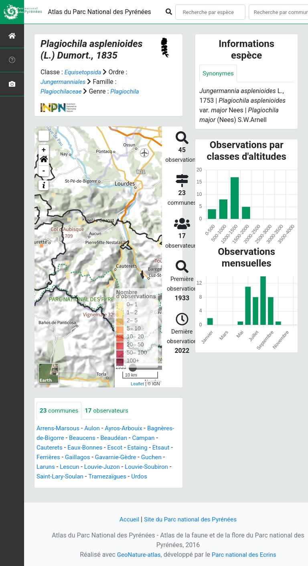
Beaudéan (146, 438)
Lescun (119, 467)
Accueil (126, 519)
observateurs (110, 411)
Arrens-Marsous (59, 429)
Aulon (95, 429)
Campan (48, 448)
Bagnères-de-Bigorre (65, 438)
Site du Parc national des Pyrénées (191, 519)
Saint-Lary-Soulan (112, 477)
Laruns (95, 467)
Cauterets (79, 448)
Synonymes (219, 73)
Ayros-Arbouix (128, 429)
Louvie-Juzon (154, 467)
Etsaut (72, 458)
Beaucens (113, 438)
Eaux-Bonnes (116, 448)
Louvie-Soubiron (59, 477)
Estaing (47, 458)
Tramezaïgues (56, 487)
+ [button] (44, 150)
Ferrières (98, 458)
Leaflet (137, 383)
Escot (148, 448)
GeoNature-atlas (136, 554)
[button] (43, 160)
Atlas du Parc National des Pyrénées (99, 12)
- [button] (44, 171)
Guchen (69, 467)
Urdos (90, 487)
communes (60, 411)
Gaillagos (129, 458)
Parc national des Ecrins (245, 554)
